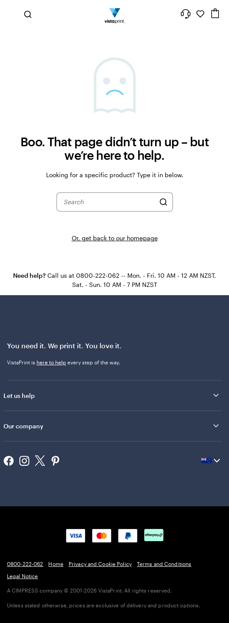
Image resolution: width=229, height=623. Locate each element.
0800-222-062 (25, 564)
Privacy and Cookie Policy (100, 564)
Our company (111, 425)
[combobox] (109, 202)
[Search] (163, 202)
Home (55, 564)
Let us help (111, 395)
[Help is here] (185, 14)
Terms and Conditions (164, 564)
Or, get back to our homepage (115, 238)
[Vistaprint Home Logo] (114, 14)
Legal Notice (22, 576)
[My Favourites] (200, 14)
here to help (51, 362)
